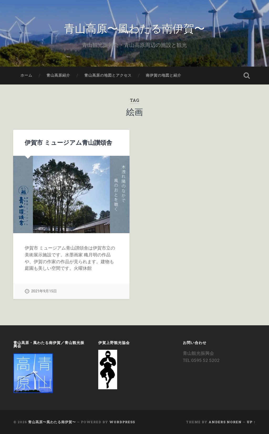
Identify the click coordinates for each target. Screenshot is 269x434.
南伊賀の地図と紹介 (163, 75)
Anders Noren (225, 422)
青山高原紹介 (58, 75)
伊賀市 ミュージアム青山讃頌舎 (68, 142)
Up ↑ (251, 422)
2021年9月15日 (44, 291)
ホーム (26, 75)
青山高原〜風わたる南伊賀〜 (134, 27)
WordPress (122, 422)
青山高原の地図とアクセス (108, 75)
